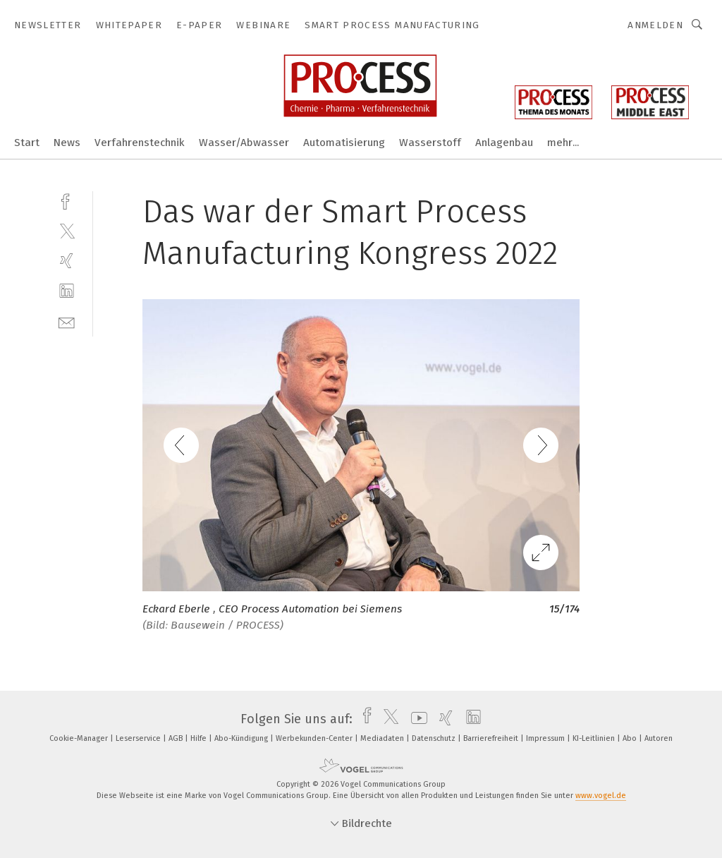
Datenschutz (435, 738)
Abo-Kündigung (242, 738)
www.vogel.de (600, 795)
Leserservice (139, 738)
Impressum (546, 738)
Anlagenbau (504, 142)
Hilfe (199, 738)
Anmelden (655, 25)
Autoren (658, 738)
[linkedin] (66, 291)
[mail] (66, 321)
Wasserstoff (430, 142)
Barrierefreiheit (491, 738)
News (67, 142)
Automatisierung (344, 142)
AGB (177, 738)
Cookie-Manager (79, 738)
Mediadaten (383, 738)
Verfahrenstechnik (139, 142)
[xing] (66, 261)
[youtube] (415, 719)
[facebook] (66, 200)
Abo (631, 738)
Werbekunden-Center (315, 738)
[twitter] (66, 230)
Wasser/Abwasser (244, 142)
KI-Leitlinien (595, 738)
